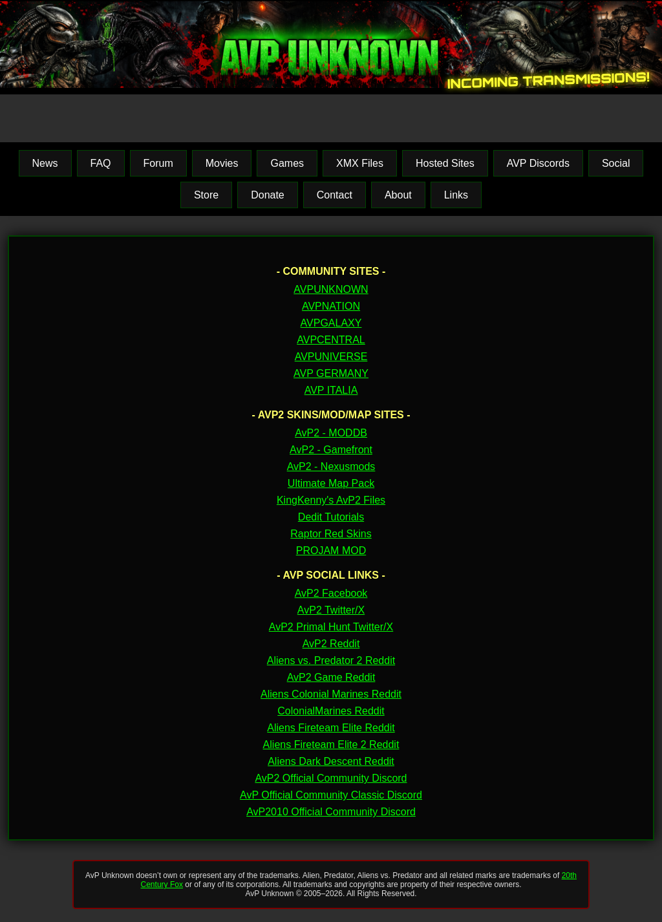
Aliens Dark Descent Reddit (331, 761)
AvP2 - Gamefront (331, 449)
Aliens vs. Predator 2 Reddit (331, 660)
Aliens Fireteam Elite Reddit (330, 727)
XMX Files (359, 163)
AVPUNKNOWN (331, 289)
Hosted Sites (445, 163)
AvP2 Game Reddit (331, 677)
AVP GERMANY (331, 373)
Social (616, 163)
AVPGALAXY (331, 322)
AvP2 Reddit (331, 643)
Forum (158, 163)
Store (206, 194)
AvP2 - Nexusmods (331, 466)
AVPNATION (331, 306)
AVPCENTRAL (331, 339)
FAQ (101, 163)
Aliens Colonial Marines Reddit (331, 694)
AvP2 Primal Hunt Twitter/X (331, 626)
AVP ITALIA (331, 390)
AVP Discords (538, 163)
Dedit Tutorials (331, 516)
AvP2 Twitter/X (331, 610)
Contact (334, 194)
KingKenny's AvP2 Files (331, 500)
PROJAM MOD (331, 550)
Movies (222, 163)
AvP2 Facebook (331, 593)
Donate (267, 194)
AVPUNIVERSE (331, 356)
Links (456, 194)
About (398, 194)
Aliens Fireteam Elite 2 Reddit (331, 744)
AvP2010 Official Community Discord (331, 811)
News (45, 163)
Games (287, 163)
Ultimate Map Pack (331, 483)
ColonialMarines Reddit (330, 710)
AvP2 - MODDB (331, 432)
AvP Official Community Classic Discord (331, 794)
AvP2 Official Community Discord (331, 778)
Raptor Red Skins (330, 533)
